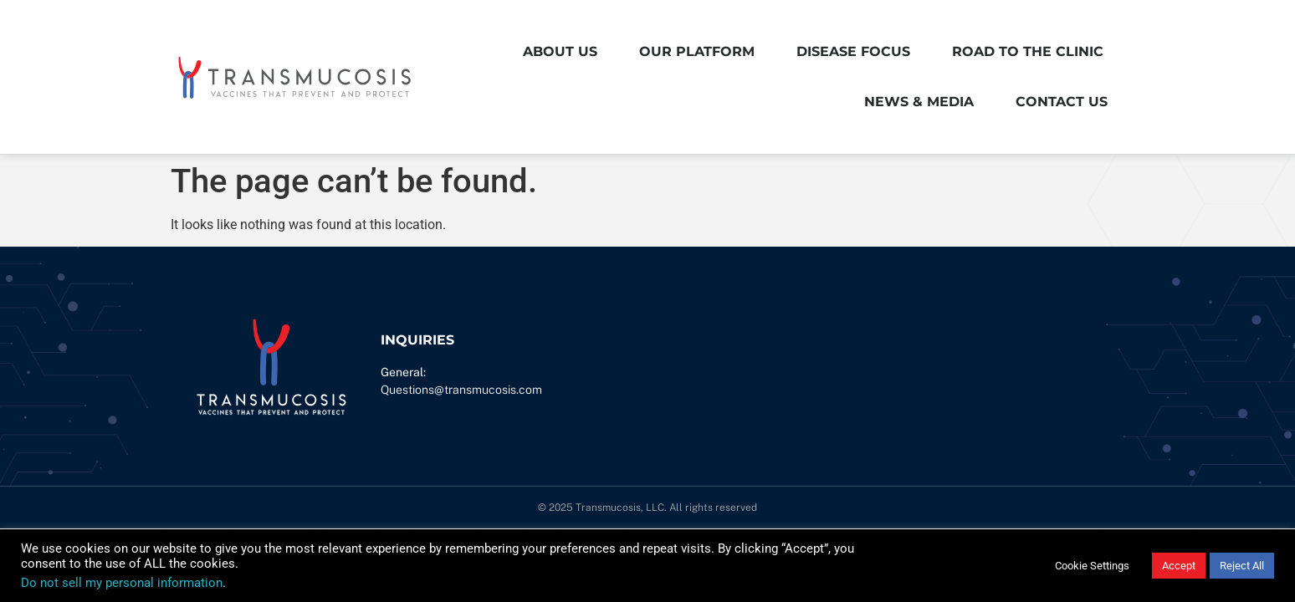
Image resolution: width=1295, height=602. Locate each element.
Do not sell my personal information (122, 582)
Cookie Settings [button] (1092, 565)
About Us (560, 51)
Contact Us (1062, 102)
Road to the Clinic (1027, 51)
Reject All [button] (1242, 565)
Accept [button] (1178, 565)
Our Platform (697, 51)
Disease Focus (853, 51)
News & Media (919, 102)
